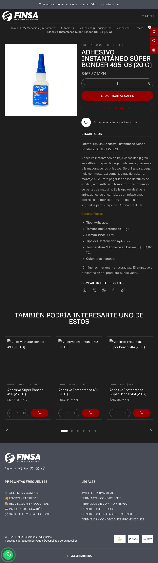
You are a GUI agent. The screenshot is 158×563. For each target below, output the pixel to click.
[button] (64, 431)
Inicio (14, 28)
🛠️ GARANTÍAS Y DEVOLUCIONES (28, 514)
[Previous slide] (8, 431)
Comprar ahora (117, 108)
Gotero (139, 28)
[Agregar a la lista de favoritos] (109, 122)
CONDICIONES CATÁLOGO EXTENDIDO (109, 514)
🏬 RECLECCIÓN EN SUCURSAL (27, 503)
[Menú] (147, 16)
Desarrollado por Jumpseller (60, 540)
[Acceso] (154, 50)
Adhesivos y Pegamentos (95, 28)
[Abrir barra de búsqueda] (154, 41)
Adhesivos (123, 28)
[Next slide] (150, 431)
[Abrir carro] (154, 32)
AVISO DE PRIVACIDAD (97, 492)
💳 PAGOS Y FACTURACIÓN (24, 509)
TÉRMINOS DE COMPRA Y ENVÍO (104, 503)
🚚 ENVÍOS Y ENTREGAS (21, 498)
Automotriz (67, 28)
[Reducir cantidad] (85, 83)
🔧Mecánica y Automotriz (39, 28)
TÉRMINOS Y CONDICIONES (101, 498)
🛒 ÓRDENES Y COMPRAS (22, 492)
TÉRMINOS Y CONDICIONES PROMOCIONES (112, 519)
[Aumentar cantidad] (149, 83)
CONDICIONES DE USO (97, 509)
